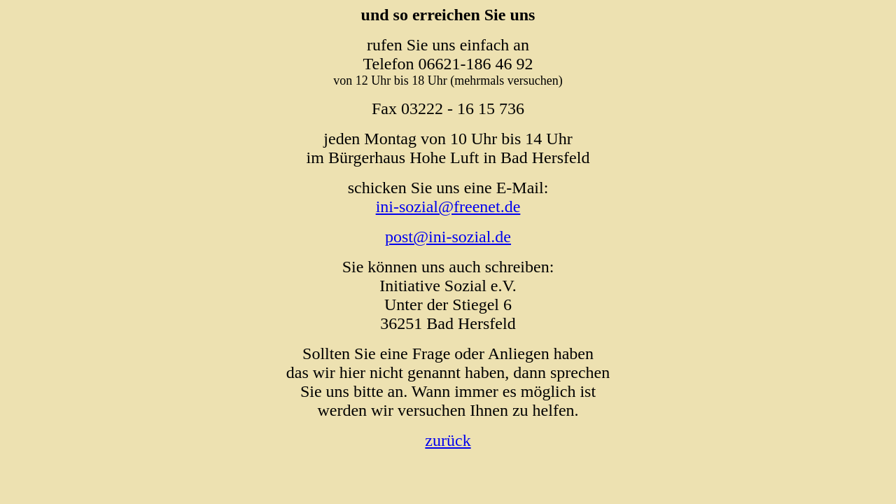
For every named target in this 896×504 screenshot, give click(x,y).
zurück (447, 440)
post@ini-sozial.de (448, 236)
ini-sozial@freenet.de (448, 206)
